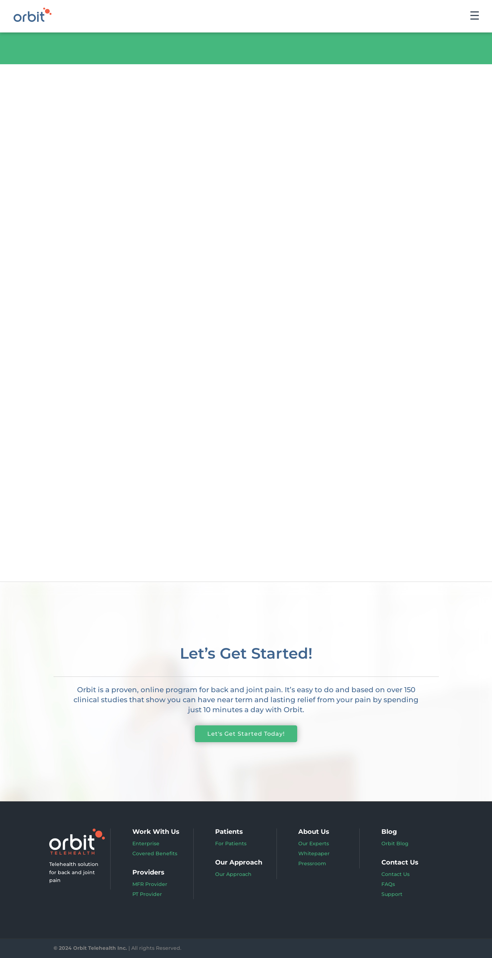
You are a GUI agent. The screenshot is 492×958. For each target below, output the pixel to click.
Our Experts (313, 843)
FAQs (388, 884)
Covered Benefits (154, 853)
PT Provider (147, 894)
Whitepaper (314, 853)
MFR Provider (149, 884)
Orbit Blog (395, 843)
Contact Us (395, 874)
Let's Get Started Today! (246, 733)
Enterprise (145, 843)
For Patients (231, 843)
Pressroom (312, 863)
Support (391, 894)
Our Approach (233, 874)
